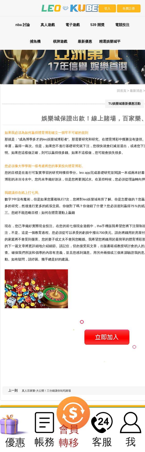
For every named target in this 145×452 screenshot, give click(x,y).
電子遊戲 (72, 25)
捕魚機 (35, 41)
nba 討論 (22, 25)
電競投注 (122, 25)
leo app (84, 172)
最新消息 (136, 90)
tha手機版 (104, 226)
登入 (107, 8)
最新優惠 (85, 41)
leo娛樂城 (50, 139)
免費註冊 (129, 8)
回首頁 (121, 90)
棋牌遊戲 (60, 41)
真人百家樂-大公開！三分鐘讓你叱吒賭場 (46, 390)
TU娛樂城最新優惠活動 (124, 103)
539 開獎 (97, 25)
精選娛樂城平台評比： (109, 45)
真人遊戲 (48, 25)
